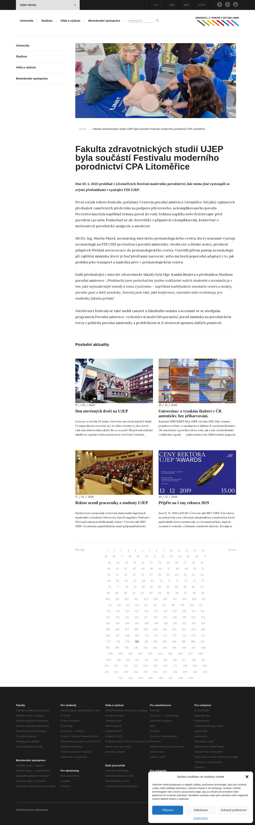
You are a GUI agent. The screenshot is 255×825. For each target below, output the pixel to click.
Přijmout (167, 810)
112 (119, 605)
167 (118, 635)
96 (176, 593)
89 (116, 593)
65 (117, 580)
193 (155, 647)
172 (165, 635)
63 (202, 575)
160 (155, 629)
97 (185, 593)
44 (142, 568)
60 (176, 575)
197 (194, 647)
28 (109, 562)
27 (205, 556)
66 (126, 580)
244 (140, 678)
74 (194, 580)
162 (174, 629)
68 (143, 580)
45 (151, 568)
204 (160, 653)
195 (175, 647)
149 (156, 623)
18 (130, 556)
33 (151, 562)
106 (165, 599)
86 (193, 587)
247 (171, 678)
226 (165, 666)
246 (160, 678)
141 (184, 617)
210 (119, 660)
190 (127, 647)
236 (155, 672)
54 (125, 575)
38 (193, 562)
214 (156, 660)
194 (165, 647)
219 (203, 660)
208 (200, 653)
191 (136, 647)
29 (117, 562)
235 (145, 672)
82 (159, 587)
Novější (79, 549)
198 (203, 647)
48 (177, 568)
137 (146, 617)
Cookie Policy (200, 818)
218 (193, 660)
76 (109, 587)
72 (177, 580)
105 (156, 599)
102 (127, 599)
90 (125, 593)
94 (159, 593)
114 (137, 605)
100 (108, 599)
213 (146, 660)
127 (156, 611)
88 (108, 593)
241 (205, 672)
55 (134, 575)
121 (201, 605)
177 (109, 641)
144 (108, 623)
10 (171, 550)
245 (150, 678)
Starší (232, 549)
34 (159, 562)
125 (137, 611)
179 (127, 641)
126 (146, 611)
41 (117, 568)
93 (150, 593)
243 (130, 678)
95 (168, 593)
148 (147, 623)
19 (138, 556)
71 (169, 580)
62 (193, 575)
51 (203, 568)
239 (185, 672)
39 (201, 562)
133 (108, 617)
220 (106, 666)
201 (130, 653)
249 (190, 678)
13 (195, 550)
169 (137, 635)
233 (126, 672)
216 (175, 660)
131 (193, 611)
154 (203, 623)
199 (111, 653)
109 (194, 599)
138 (155, 617)
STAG (201, 4)
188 (108, 647)
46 (160, 568)
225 (155, 666)
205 (170, 653)
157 (127, 629)
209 (108, 660)
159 (146, 629)
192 (146, 647)
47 (168, 568)
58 (159, 575)
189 (117, 647)
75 (202, 580)
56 (142, 575)
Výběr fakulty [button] (48, 4)
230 (204, 666)
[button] (247, 777)
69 (152, 580)
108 (184, 599)
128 (165, 611)
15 (106, 556)
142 (193, 617)
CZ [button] (157, 4)
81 (151, 587)
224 (145, 666)
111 (110, 605)
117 (164, 605)
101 (117, 599)
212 (137, 660)
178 (118, 641)
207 (190, 653)
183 (165, 641)
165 (203, 629)
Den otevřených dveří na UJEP (101, 411)
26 (196, 556)
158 (136, 629)
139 (165, 617)
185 (184, 641)
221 (116, 666)
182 (155, 641)
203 (150, 653)
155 (108, 629)
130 (184, 611)
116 (155, 605)
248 (180, 678)
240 (195, 672)
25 (188, 556)
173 (175, 635)
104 (146, 599)
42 (125, 568)
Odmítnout (201, 810)
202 (140, 653)
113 (128, 605)
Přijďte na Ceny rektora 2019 (184, 503)
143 (203, 617)
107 (175, 599)
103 (136, 599)
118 (173, 605)
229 (194, 666)
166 (108, 635)
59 (168, 575)
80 (143, 587)
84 (176, 587)
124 (127, 611)
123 (118, 611)
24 (179, 556)
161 (165, 629)
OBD (172, 4)
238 (175, 672)
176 (203, 635)
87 (202, 587)
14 (203, 550)
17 (122, 556)
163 (184, 629)
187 (203, 641)
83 (168, 587)
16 (114, 556)
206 (180, 653)
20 (146, 556)
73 (185, 580)
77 (118, 587)
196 (184, 647)
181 (146, 641)
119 (182, 605)
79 (134, 587)
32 (142, 562)
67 (134, 580)
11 (179, 550)
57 (151, 575)
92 (142, 593)
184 (174, 641)
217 (184, 660)
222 (126, 666)
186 (193, 641)
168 (127, 635)
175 (193, 635)
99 (202, 593)
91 (134, 593)
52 (109, 575)
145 (118, 623)
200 (120, 653)
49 (186, 568)
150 (166, 623)
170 (147, 635)
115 (146, 605)
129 (175, 611)
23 (171, 556)
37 (185, 562)
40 (108, 568)
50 (194, 568)
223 (135, 666)
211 (127, 660)
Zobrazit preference (233, 810)
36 (176, 562)
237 (165, 672)
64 (109, 580)
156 (118, 629)
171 (156, 635)
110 (203, 599)
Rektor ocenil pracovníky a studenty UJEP (111, 503)
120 (192, 605)
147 (137, 623)
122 (109, 611)
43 (134, 568)
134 (118, 617)
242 (120, 678)
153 (194, 623)
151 (175, 623)
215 (165, 660)
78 (126, 587)
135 (127, 617)
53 (117, 575)
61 (185, 575)
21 (155, 556)
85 (185, 587)
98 (194, 593)
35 (168, 562)
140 (175, 617)
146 (127, 623)
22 (163, 556)
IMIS (186, 4)
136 (137, 617)
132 (203, 611)
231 (106, 672)
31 (134, 562)
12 (187, 550)
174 (184, 635)
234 (135, 672)
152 (184, 623)
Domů (82, 128)
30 (126, 562)
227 (175, 666)
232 (116, 672)
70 (160, 580)
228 (185, 666)
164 (193, 629)
